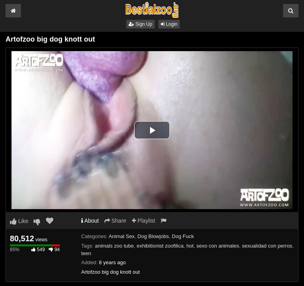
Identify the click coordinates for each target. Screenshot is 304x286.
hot (190, 246)
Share (115, 220)
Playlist (143, 220)
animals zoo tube (114, 246)
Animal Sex (121, 236)
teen (86, 253)
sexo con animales (217, 246)
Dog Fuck (183, 236)
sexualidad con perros (267, 246)
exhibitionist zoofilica (160, 246)
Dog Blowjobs (153, 236)
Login (169, 24)
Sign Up (140, 24)
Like (19, 221)
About (90, 220)
